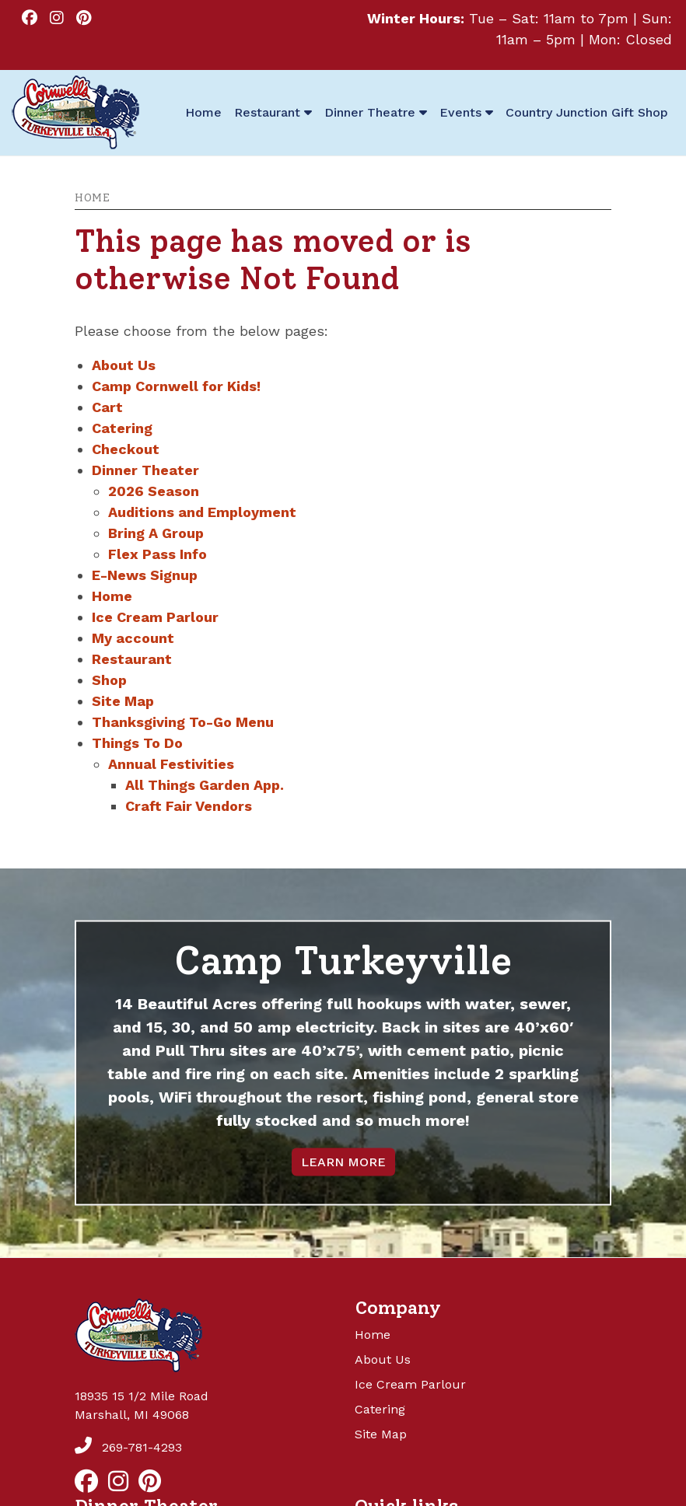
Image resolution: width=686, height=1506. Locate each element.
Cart (107, 407)
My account (133, 638)
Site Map (123, 701)
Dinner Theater (145, 470)
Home (92, 197)
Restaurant (132, 659)
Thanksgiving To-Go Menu (183, 722)
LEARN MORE (343, 1162)
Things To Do (137, 743)
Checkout (125, 449)
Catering (122, 428)
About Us (124, 365)
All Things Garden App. (204, 785)
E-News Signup (145, 575)
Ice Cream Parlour (155, 617)
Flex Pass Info (157, 554)
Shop (109, 680)
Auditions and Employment (202, 512)
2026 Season (153, 491)
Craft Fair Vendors (188, 806)
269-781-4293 (128, 1447)
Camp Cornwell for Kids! (176, 386)
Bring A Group (156, 533)
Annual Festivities (171, 764)
